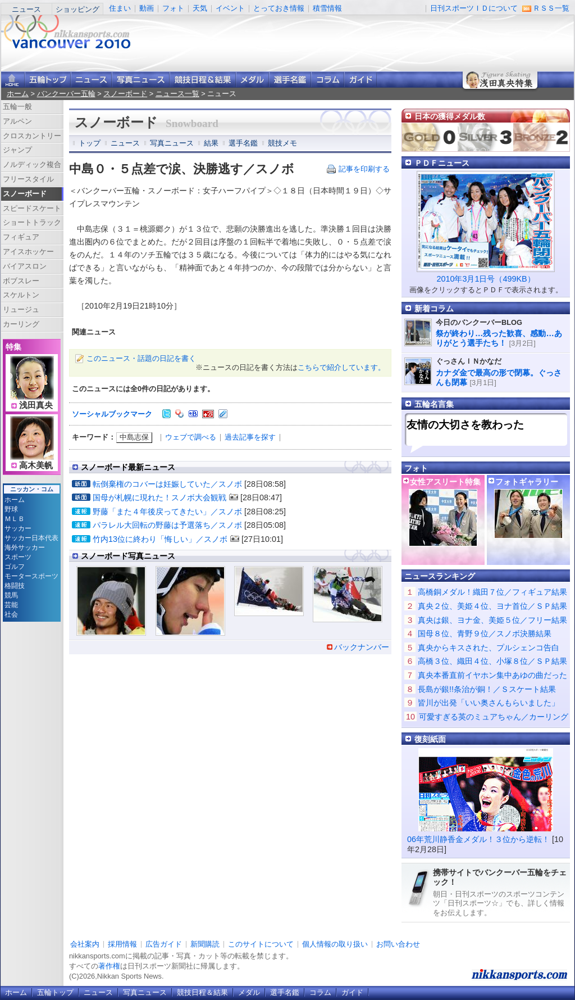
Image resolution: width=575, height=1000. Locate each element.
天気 (200, 8)
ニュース (26, 9)
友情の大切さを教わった (465, 425)
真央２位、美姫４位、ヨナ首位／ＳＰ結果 (492, 605)
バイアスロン (25, 266)
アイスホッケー (28, 251)
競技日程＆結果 (203, 79)
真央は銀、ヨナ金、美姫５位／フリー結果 (492, 620)
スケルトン (21, 295)
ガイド (360, 79)
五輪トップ (55, 992)
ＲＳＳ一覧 (551, 8)
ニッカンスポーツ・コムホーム (13, 79)
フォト (173, 8)
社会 (11, 614)
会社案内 (84, 944)
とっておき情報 (278, 8)
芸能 (11, 605)
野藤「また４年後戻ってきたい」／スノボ (167, 511)
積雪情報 (327, 8)
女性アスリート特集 (445, 481)
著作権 (109, 966)
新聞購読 (205, 944)
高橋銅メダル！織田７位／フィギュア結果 (492, 591)
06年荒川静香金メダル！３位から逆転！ (478, 839)
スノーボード (125, 93)
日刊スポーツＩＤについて (474, 8)
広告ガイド (163, 944)
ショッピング (77, 9)
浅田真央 (36, 405)
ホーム (18, 93)
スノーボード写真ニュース (128, 555)
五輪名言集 (434, 404)
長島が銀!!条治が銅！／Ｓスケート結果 (487, 689)
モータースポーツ (31, 576)
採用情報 (122, 944)
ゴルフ (14, 567)
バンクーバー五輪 (66, 93)
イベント (230, 8)
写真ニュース (141, 79)
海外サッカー (24, 547)
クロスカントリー (32, 136)
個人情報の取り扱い (335, 944)
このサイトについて (261, 944)
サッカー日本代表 (31, 538)
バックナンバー (361, 646)
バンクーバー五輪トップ (48, 79)
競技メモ (282, 143)
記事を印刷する (364, 169)
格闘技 (14, 586)
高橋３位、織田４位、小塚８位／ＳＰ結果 (492, 661)
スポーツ (17, 557)
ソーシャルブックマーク (112, 414)
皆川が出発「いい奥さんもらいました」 (488, 702)
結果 (211, 143)
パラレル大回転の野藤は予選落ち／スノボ (167, 525)
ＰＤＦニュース (441, 163)
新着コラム (434, 308)
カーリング (21, 324)
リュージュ (21, 309)
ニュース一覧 (177, 93)
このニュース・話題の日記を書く (141, 358)
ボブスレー (21, 281)
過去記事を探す (250, 437)
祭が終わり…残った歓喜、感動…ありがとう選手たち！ (499, 338)
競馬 (11, 595)
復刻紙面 (430, 739)
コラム (327, 79)
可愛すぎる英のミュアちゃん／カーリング (493, 716)
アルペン (17, 121)
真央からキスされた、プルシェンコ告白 (488, 647)
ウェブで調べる (190, 437)
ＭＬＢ (14, 519)
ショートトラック (32, 222)
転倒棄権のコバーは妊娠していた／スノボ (167, 483)
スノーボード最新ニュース (128, 467)
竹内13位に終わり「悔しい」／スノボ (160, 539)
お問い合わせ (398, 944)
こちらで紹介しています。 (341, 367)
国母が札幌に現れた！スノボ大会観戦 (159, 497)
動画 (146, 8)
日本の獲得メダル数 (449, 116)
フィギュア (21, 237)
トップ (90, 143)
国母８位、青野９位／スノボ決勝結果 (484, 633)
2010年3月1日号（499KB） (485, 278)
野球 (11, 509)
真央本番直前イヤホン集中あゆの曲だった (492, 675)
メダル (252, 79)
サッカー (17, 528)
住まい (120, 8)
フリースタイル (28, 179)
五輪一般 (17, 106)
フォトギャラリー (526, 481)
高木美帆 (36, 465)
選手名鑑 (290, 79)
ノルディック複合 (32, 164)
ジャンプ (17, 150)
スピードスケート (32, 208)
